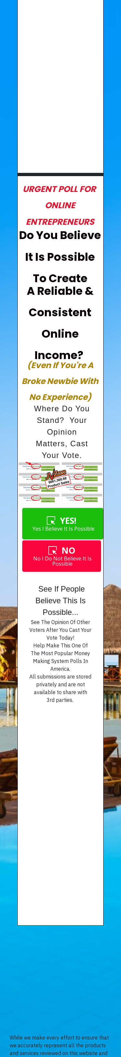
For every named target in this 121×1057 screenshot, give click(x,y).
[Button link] (62, 523)
